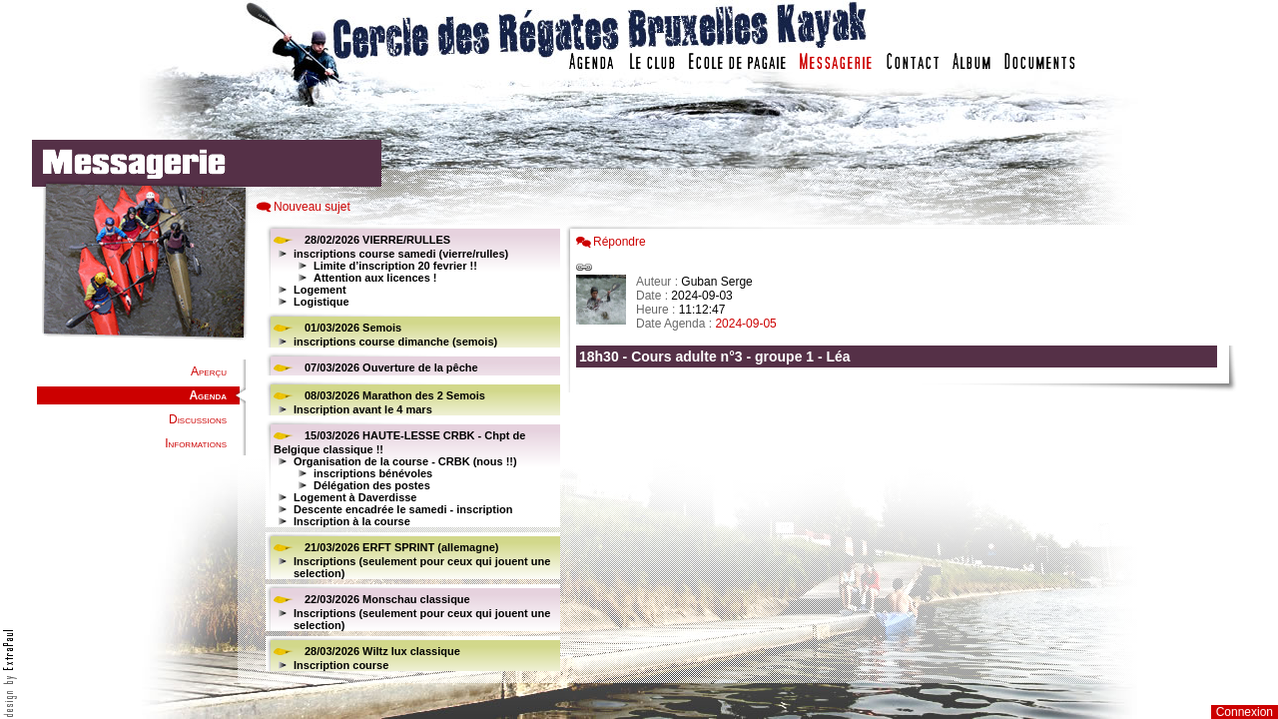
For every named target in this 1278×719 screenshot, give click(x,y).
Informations (196, 443)
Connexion (1244, 712)
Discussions (198, 419)
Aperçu (209, 371)
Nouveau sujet (312, 207)
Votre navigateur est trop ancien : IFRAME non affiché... (410, 449)
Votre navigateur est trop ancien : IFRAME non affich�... (901, 449)
